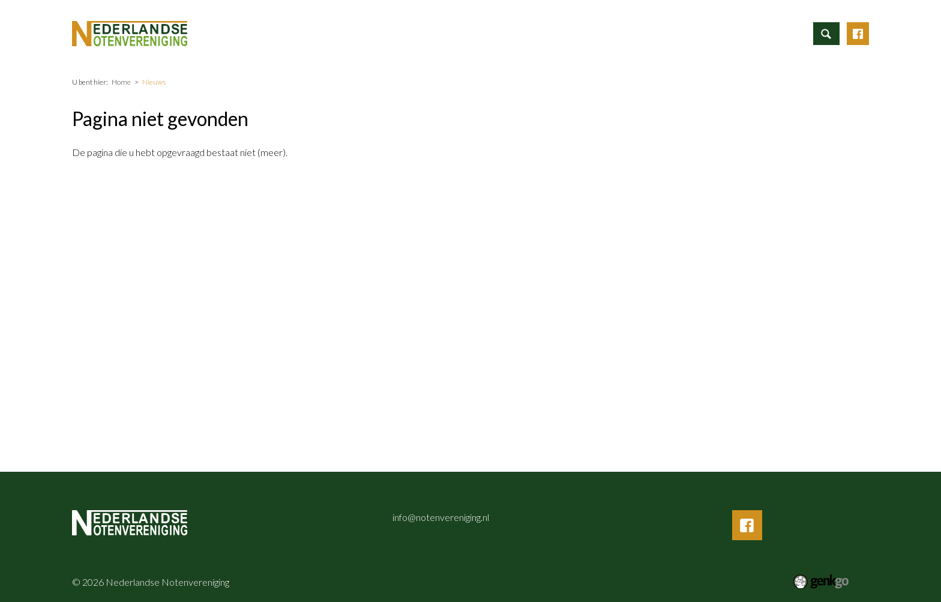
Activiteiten (484, 31)
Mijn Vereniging (668, 31)
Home (373, 32)
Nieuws (542, 31)
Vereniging (598, 31)
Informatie (419, 31)
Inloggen (787, 31)
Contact (734, 31)
